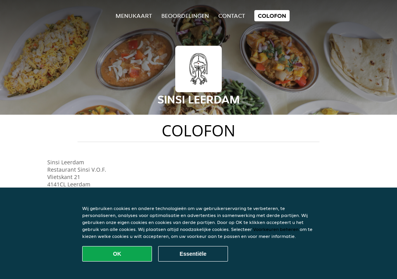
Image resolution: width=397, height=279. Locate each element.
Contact (231, 16)
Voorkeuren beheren (276, 229)
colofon (272, 16)
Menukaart (134, 16)
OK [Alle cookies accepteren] (117, 254)
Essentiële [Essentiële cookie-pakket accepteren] (193, 254)
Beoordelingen (185, 16)
